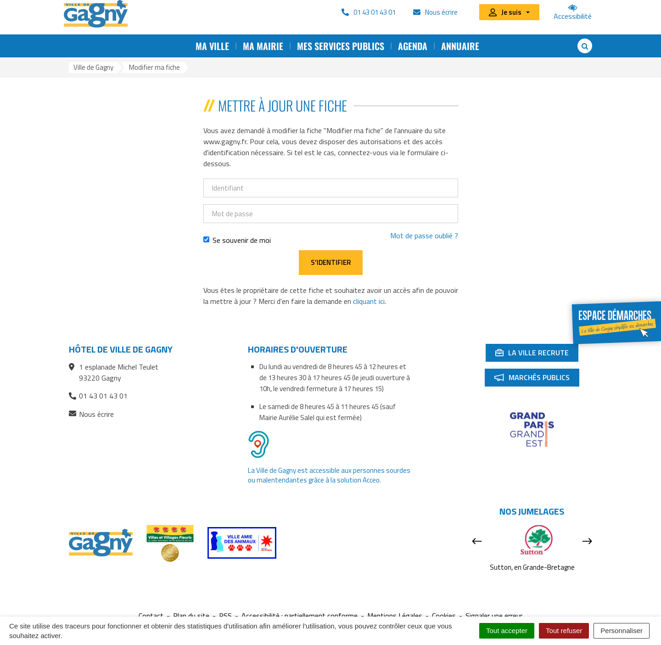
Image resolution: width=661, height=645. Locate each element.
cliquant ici (369, 301)
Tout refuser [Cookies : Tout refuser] (564, 630)
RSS (225, 616)
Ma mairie (263, 46)
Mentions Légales (394, 616)
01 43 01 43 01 (98, 395)
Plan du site (191, 616)
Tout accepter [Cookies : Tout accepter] (506, 630)
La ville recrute (536, 354)
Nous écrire (91, 414)
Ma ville (212, 46)
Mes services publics (340, 46)
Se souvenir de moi (237, 240)
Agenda (412, 46)
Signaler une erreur (493, 616)
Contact (151, 616)
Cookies (444, 616)
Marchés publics (536, 379)
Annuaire (460, 46)
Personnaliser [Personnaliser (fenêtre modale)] (621, 630)
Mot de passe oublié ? (424, 235)
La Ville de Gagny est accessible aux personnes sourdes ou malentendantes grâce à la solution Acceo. (329, 475)
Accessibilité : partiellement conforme (299, 616)
